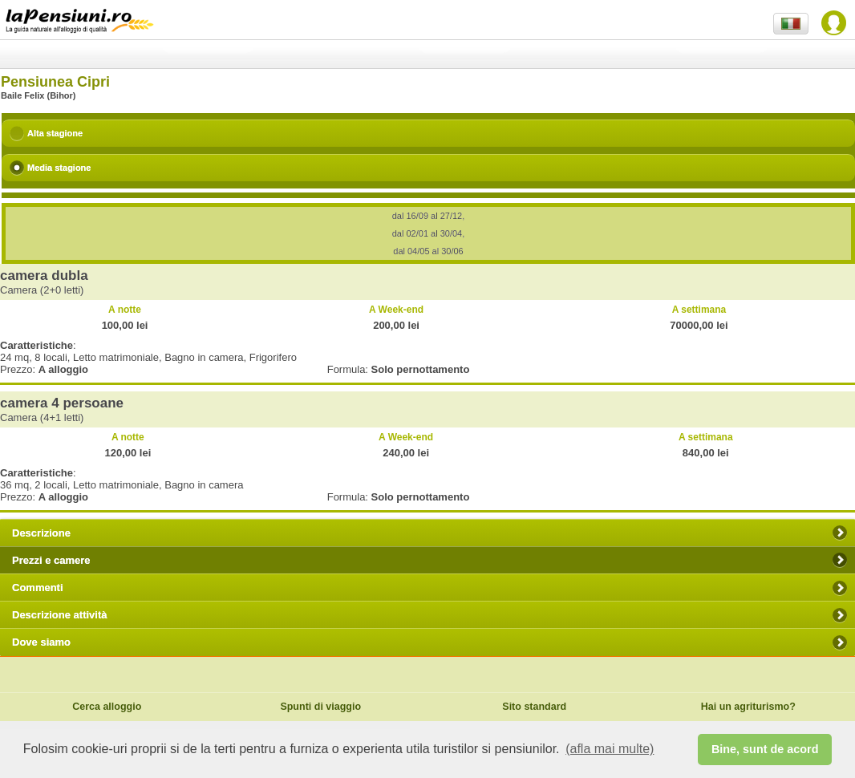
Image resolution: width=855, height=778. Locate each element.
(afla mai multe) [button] (609, 749)
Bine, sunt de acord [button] (765, 749)
